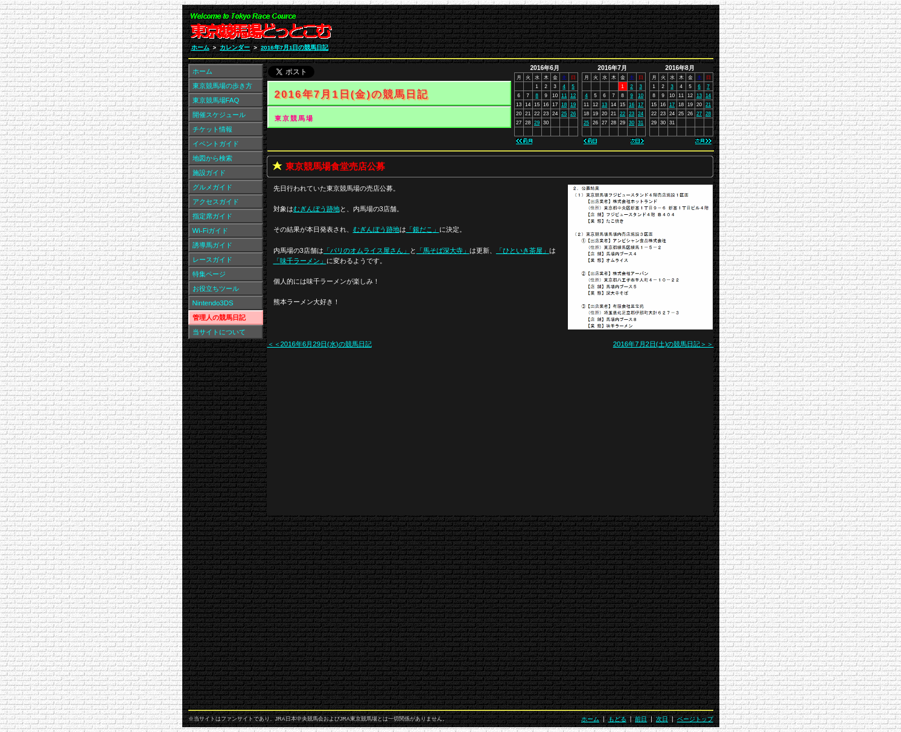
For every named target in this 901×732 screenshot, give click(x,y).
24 (640, 113)
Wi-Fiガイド (211, 230)
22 (622, 113)
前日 (641, 719)
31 (640, 122)
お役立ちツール (216, 288)
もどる (617, 719)
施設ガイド (209, 172)
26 (573, 113)
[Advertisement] (569, 29)
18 (564, 104)
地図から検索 (212, 158)
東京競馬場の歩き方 (222, 85)
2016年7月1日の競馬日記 (295, 47)
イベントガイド (216, 143)
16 (631, 104)
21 (708, 104)
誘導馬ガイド (212, 245)
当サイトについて (219, 332)
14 (708, 95)
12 (573, 95)
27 (699, 113)
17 (640, 104)
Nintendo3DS (213, 303)
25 (564, 113)
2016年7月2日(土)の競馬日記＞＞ (663, 344)
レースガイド (212, 259)
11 (564, 95)
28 (708, 113)
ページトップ (695, 719)
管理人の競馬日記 (219, 317)
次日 (662, 719)
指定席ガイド (212, 216)
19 (573, 104)
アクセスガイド (216, 201)
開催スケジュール (219, 114)
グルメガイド (212, 187)
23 (631, 113)
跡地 (316, 208)
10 (640, 95)
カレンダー (235, 47)
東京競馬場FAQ (216, 100)
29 (537, 122)
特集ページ (209, 274)
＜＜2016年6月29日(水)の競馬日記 (319, 344)
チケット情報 (212, 129)
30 (631, 122)
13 (604, 104)
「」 (422, 229)
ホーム (200, 47)
